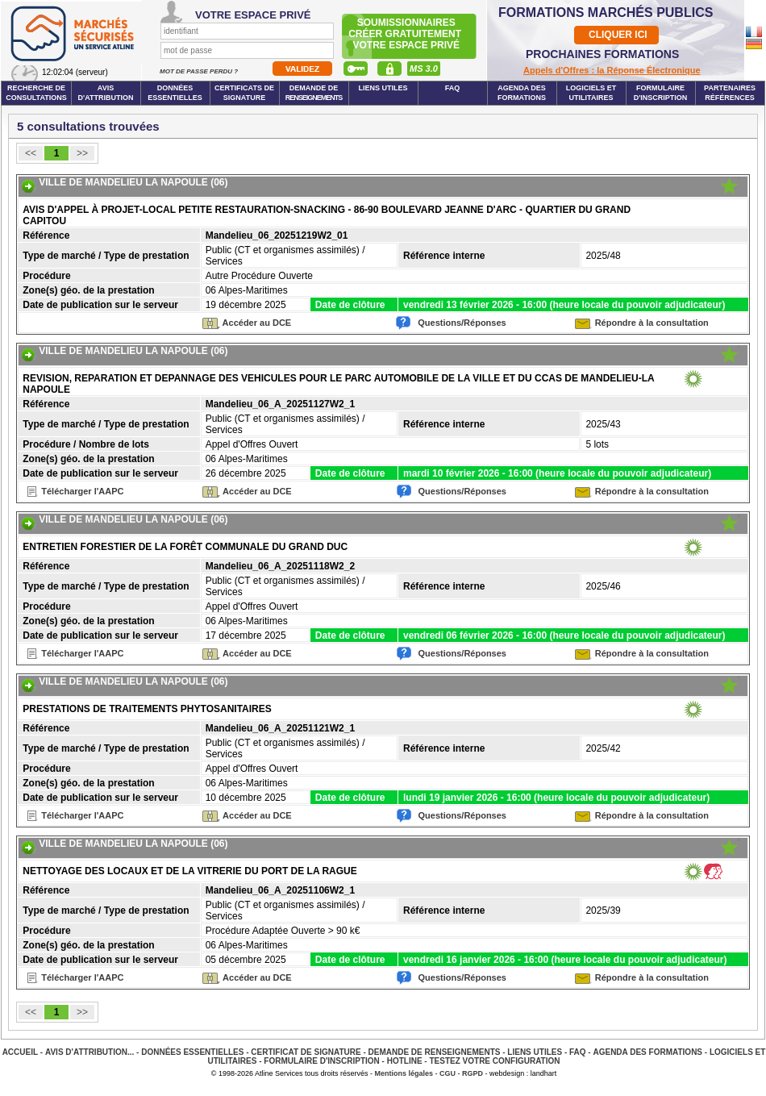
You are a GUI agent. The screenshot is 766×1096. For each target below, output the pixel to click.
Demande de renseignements (434, 1052)
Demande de (314, 93)
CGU (447, 1073)
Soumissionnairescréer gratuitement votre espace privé (406, 34)
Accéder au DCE (257, 322)
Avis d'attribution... (89, 1052)
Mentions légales (404, 1073)
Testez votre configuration (494, 1060)
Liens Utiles (382, 88)
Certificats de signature (244, 93)
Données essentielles (175, 93)
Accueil (20, 1052)
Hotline (405, 1060)
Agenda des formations (521, 93)
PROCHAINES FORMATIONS (602, 54)
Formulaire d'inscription (661, 93)
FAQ (452, 88)
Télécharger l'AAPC (82, 491)
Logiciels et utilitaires (591, 93)
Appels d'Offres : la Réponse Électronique (612, 70)
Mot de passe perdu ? (199, 71)
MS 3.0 (424, 68)
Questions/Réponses (462, 322)
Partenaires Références (730, 93)
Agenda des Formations (647, 1052)
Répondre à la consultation (652, 322)
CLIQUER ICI (618, 34)
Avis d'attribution (106, 93)
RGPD (472, 1073)
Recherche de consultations (36, 93)
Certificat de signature (305, 1052)
